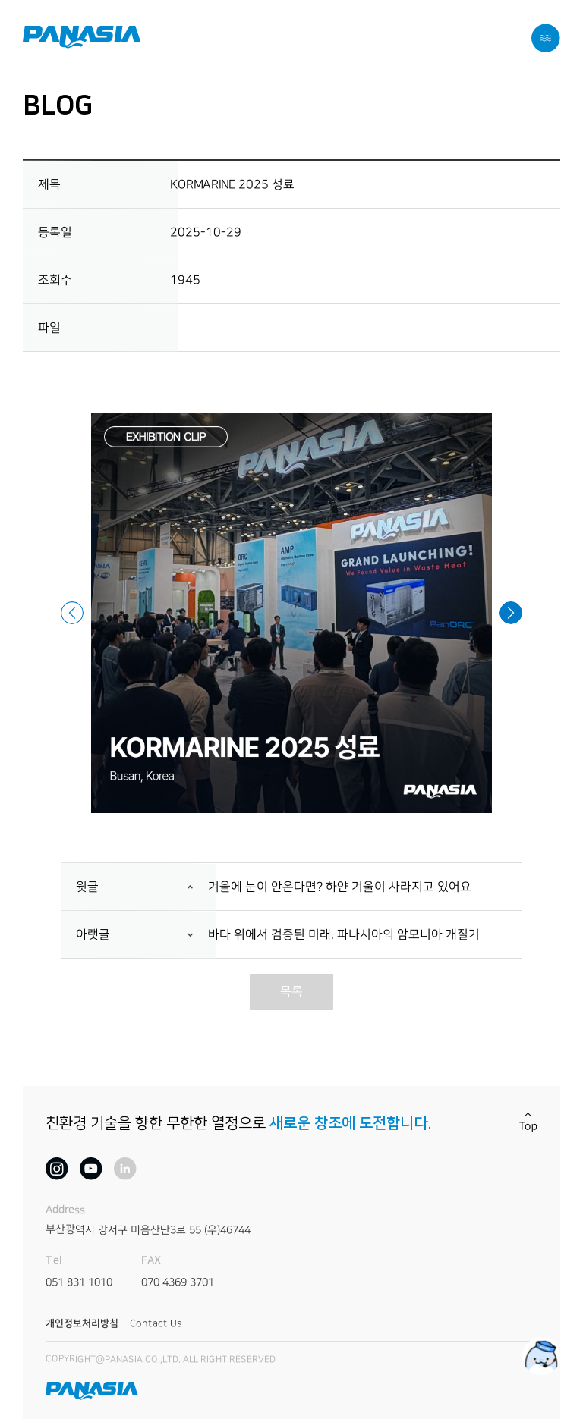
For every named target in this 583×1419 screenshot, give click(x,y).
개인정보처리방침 (82, 1323)
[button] (72, 612)
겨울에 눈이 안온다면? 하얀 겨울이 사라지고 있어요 (339, 887)
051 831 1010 (79, 1282)
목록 (291, 991)
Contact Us (155, 1323)
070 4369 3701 (177, 1282)
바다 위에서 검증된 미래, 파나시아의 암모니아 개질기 (344, 935)
